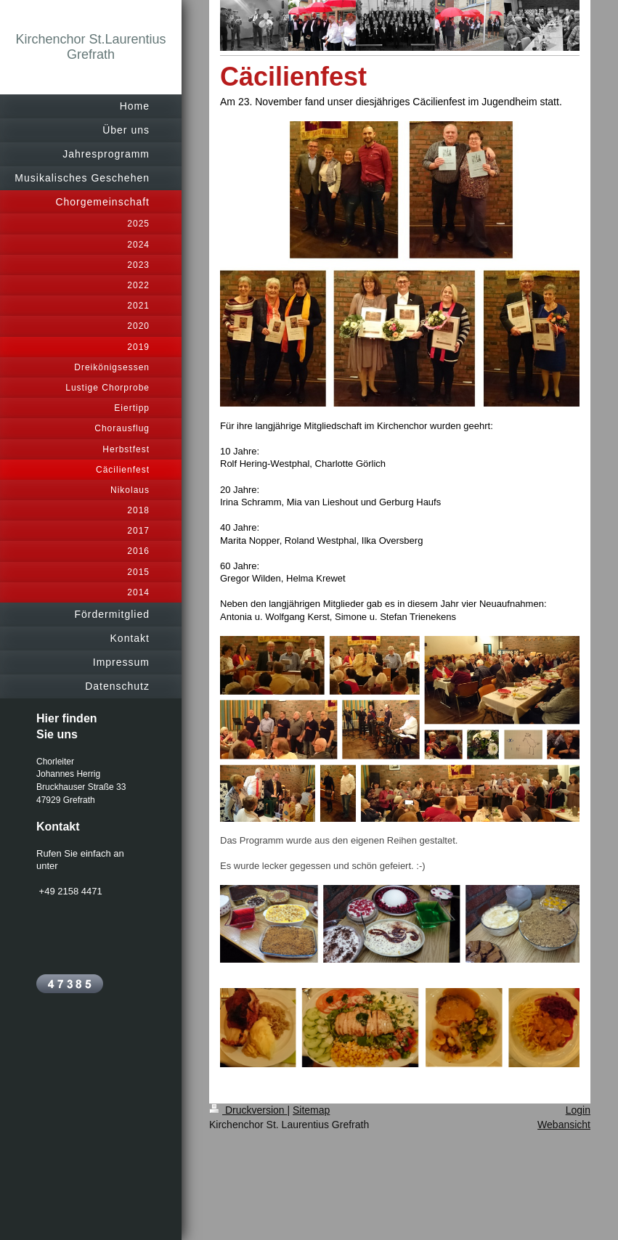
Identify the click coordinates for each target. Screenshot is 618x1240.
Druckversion (248, 1110)
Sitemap (311, 1110)
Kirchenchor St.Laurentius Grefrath (90, 47)
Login (578, 1110)
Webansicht (563, 1124)
